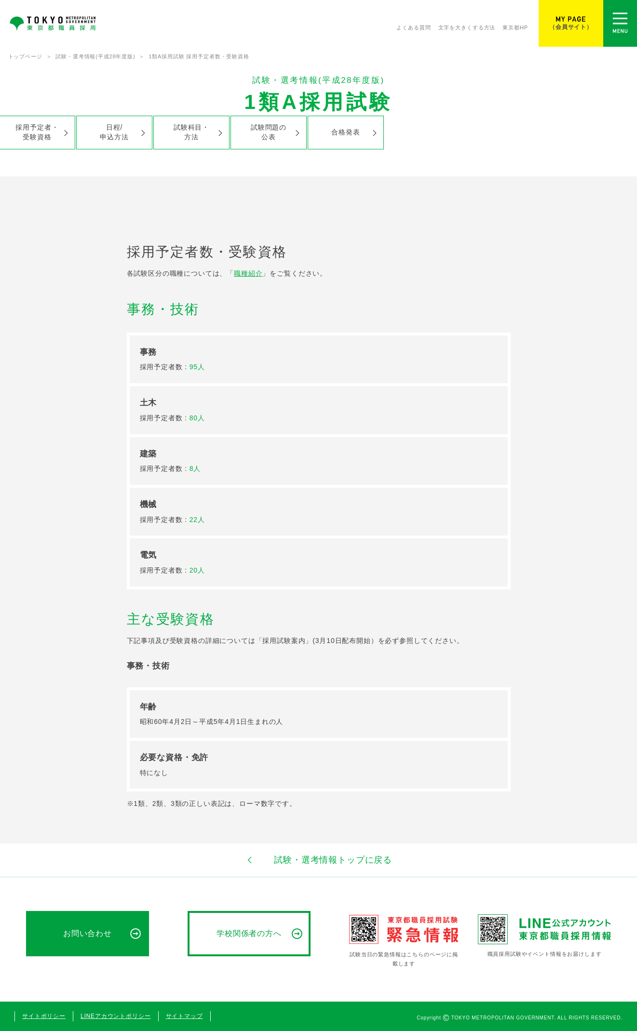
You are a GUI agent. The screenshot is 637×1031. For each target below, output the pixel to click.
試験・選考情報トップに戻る (318, 860)
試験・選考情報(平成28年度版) (95, 56)
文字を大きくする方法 (467, 27)
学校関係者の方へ (249, 933)
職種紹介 (248, 273)
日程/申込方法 (114, 131)
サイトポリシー (44, 1016)
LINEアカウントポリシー (116, 1016)
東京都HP (515, 27)
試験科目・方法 (191, 131)
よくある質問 (413, 27)
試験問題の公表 (268, 131)
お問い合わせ (87, 933)
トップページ (25, 56)
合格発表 (345, 132)
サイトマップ (184, 1016)
